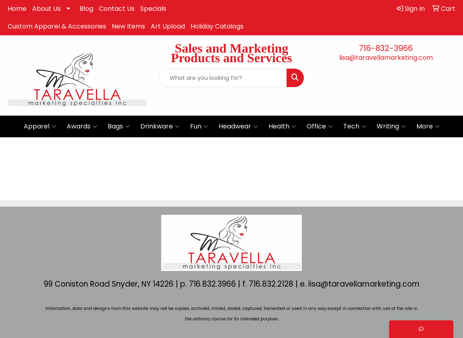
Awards (82, 126)
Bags (119, 126)
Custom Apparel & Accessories (57, 26)
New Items (128, 26)
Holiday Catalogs (217, 26)
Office (320, 126)
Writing (391, 126)
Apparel (40, 126)
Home (17, 8)
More (428, 126)
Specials (153, 8)
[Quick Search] (223, 78)
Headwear (238, 126)
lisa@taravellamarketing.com (386, 57)
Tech (354, 126)
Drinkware (160, 126)
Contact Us (117, 8)
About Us (46, 8)
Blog (86, 8)
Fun (199, 126)
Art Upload (168, 26)
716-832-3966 (386, 48)
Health (282, 126)
